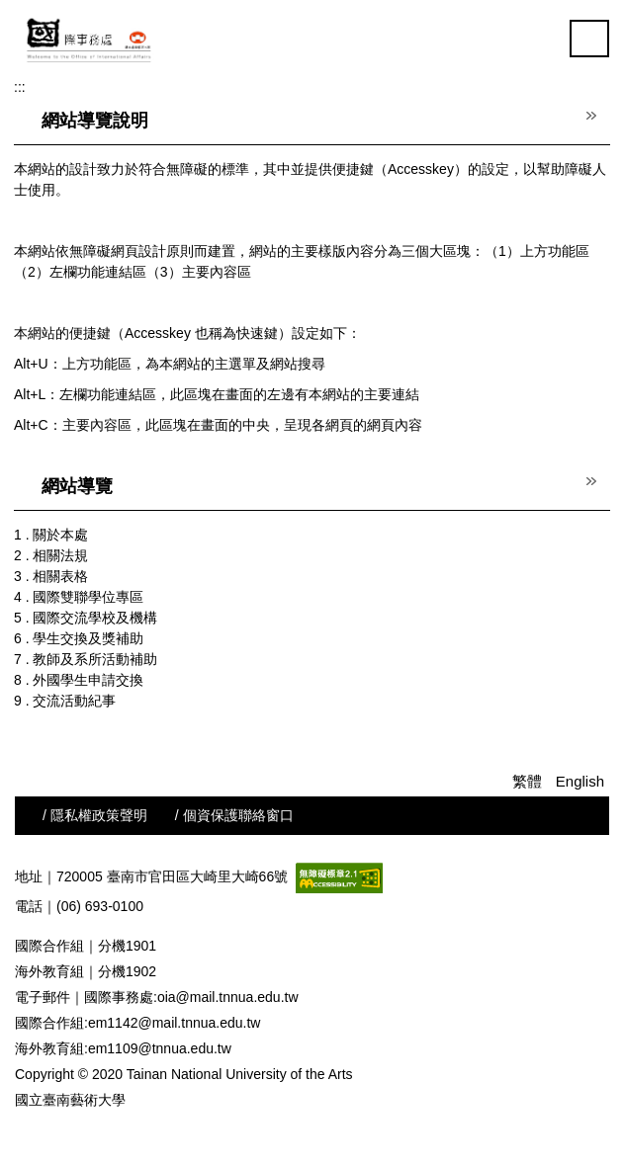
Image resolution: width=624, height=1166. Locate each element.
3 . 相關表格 (51, 576)
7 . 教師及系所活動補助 (85, 659)
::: (20, 87)
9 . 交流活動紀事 (65, 700)
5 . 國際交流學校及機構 (85, 617)
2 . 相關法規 (51, 555)
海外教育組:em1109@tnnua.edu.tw (123, 1048)
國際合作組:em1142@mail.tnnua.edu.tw (137, 1023)
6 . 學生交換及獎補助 (78, 638)
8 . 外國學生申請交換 (78, 680)
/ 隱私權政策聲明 (95, 815)
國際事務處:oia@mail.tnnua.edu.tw (191, 997)
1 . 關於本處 (51, 534)
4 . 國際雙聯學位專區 (78, 597)
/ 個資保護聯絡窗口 (234, 815)
